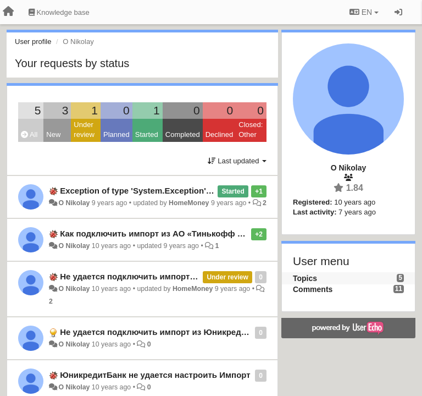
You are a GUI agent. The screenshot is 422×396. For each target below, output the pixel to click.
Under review (84, 129)
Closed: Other (250, 129)
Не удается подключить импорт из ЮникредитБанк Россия (180, 276)
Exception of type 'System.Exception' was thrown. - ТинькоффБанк (193, 190)
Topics (305, 278)
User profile (33, 41)
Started (146, 134)
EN (364, 12)
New (53, 134)
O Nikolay (74, 203)
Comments (312, 289)
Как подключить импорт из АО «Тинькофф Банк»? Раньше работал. (199, 233)
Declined (220, 134)
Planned (116, 134)
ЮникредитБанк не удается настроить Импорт (155, 375)
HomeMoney (189, 203)
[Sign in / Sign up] (398, 12)
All (29, 134)
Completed (182, 134)
